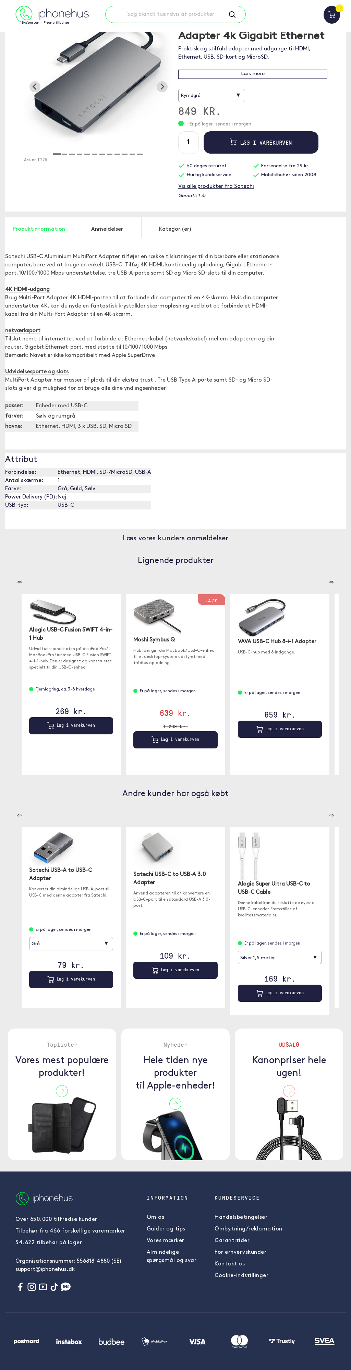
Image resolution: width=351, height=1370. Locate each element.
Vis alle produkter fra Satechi (216, 186)
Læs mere (253, 73)
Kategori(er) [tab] (175, 229)
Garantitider (232, 1240)
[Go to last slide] (34, 86)
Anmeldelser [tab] (107, 229)
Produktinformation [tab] (39, 229)
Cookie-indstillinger (241, 1275)
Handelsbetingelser (241, 1217)
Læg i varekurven (261, 142)
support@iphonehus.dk (45, 1269)
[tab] (57, 154)
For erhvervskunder (240, 1252)
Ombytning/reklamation (248, 1229)
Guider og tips (166, 1229)
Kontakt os (230, 1264)
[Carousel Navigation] (14, 580)
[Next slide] (162, 86)
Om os (156, 1217)
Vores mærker (165, 1240)
